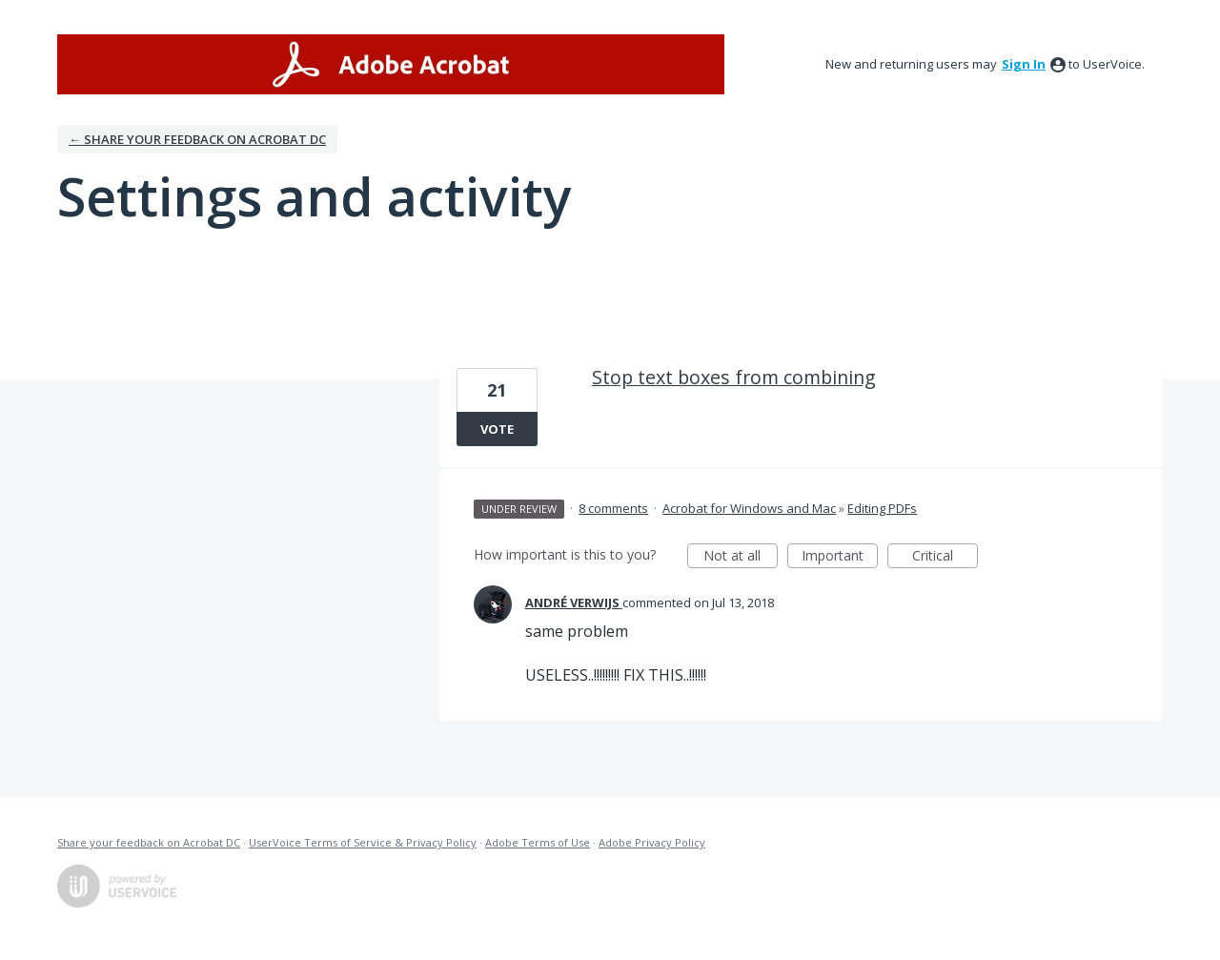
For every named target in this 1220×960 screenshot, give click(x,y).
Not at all (740, 557)
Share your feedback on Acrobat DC (148, 842)
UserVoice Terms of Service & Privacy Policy (363, 842)
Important (840, 557)
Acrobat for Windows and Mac (749, 508)
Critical (945, 557)
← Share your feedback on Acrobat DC (197, 139)
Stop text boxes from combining (734, 377)
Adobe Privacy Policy (652, 842)
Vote (497, 429)
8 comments (613, 508)
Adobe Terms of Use (537, 842)
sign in (1024, 63)
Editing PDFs (882, 508)
